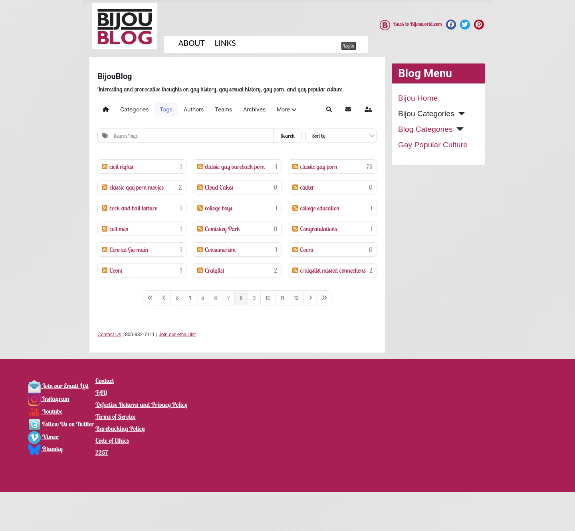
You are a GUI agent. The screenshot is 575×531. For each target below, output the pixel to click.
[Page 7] (228, 297)
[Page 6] (215, 297)
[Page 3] (177, 297)
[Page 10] (268, 297)
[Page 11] (282, 297)
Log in (348, 46)
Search (287, 136)
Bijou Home (418, 98)
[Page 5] (202, 297)
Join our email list (177, 334)
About (191, 43)
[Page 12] (296, 297)
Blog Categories (425, 129)
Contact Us (109, 334)
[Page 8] (241, 297)
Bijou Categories (426, 113)
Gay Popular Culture (433, 145)
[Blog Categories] (458, 129)
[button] (286, 109)
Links (225, 43)
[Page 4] (190, 297)
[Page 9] (254, 297)
